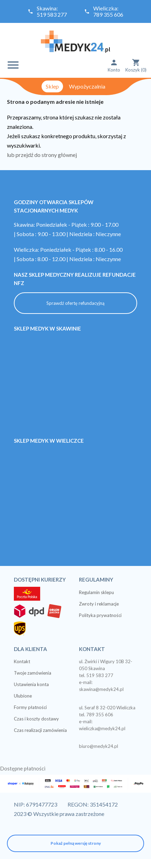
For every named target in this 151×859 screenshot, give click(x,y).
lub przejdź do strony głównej (42, 154)
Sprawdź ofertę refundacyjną (75, 303)
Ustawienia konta (31, 684)
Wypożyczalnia (87, 86)
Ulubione (23, 696)
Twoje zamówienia (32, 673)
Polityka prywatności (100, 615)
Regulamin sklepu (96, 592)
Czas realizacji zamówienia (40, 730)
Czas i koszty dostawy (36, 719)
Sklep (52, 86)
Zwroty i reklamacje (99, 604)
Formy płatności (30, 707)
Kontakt (22, 661)
